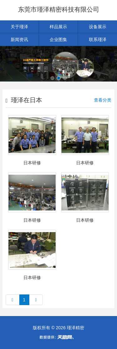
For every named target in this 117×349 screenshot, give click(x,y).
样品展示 (58, 26)
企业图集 (58, 39)
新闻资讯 (19, 39)
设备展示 (97, 26)
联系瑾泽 (97, 39)
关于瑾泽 (19, 26)
